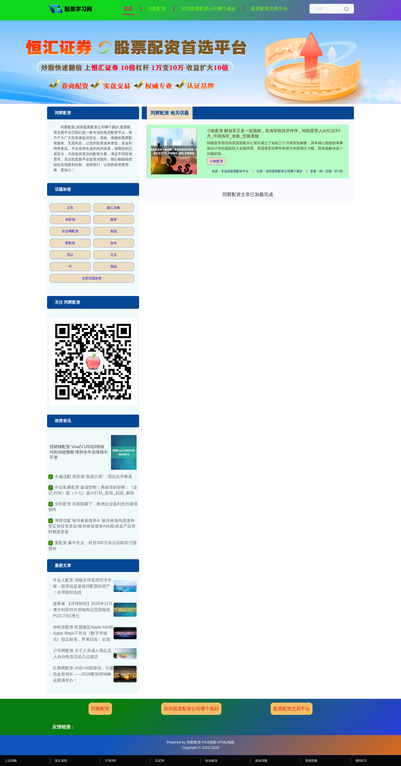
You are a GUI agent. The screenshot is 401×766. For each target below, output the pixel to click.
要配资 (70, 243)
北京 (113, 255)
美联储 (70, 219)
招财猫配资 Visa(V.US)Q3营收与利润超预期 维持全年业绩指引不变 (79, 452)
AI (70, 266)
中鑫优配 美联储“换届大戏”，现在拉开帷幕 (93, 476)
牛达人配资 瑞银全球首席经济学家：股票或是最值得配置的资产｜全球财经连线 (82, 586)
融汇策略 (113, 208)
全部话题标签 (92, 278)
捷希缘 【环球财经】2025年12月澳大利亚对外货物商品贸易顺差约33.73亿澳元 (83, 609)
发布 (113, 243)
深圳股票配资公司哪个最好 (208, 8)
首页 (128, 8)
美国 (113, 231)
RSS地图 (209, 742)
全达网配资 (70, 231)
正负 (70, 208)
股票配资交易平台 (269, 8)
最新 (113, 219)
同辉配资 (157, 8)
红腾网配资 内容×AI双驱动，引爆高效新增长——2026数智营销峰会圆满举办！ (83, 674)
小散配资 (216, 161)
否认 (70, 255)
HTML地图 (225, 742)
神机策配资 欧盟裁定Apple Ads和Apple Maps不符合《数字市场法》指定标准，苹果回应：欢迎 (83, 633)
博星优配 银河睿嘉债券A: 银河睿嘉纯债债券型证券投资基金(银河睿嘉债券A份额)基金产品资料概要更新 (92, 526)
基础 (113, 266)
